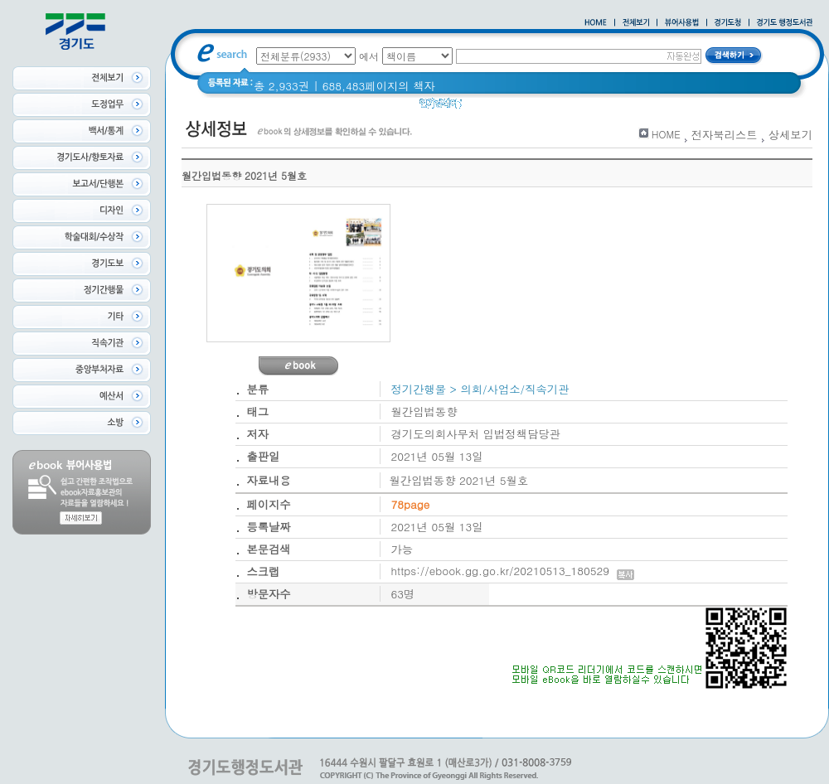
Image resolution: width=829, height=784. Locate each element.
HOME (666, 134)
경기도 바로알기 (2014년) (628, 107)
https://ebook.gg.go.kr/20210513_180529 (512, 570)
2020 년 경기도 (511, 107)
